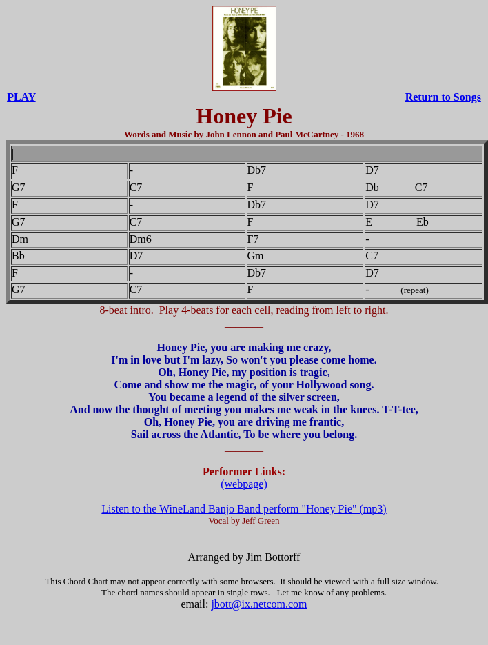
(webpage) (244, 484)
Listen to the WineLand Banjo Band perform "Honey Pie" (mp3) (243, 509)
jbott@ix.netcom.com (259, 604)
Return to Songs (443, 97)
